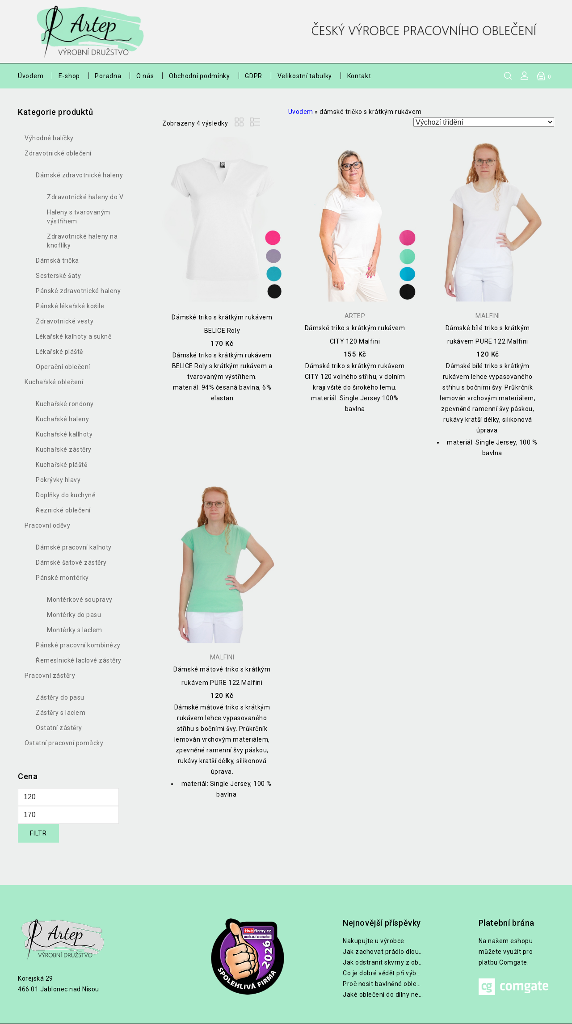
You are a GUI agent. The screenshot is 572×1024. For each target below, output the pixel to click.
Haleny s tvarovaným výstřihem (78, 217)
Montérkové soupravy (80, 599)
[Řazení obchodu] (483, 122)
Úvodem (30, 76)
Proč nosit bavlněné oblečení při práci (383, 983)
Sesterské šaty (58, 275)
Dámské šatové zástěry (71, 562)
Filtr (38, 833)
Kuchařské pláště (61, 464)
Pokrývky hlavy (58, 479)
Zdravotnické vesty (64, 321)
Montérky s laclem (74, 630)
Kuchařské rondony (65, 403)
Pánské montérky (62, 577)
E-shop (69, 76)
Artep (355, 315)
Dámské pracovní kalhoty (74, 547)
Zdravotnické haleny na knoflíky (82, 241)
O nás (145, 76)
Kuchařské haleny (62, 419)
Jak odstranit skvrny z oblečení (383, 962)
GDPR (253, 76)
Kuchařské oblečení (54, 382)
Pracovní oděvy (47, 525)
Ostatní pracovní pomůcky (64, 743)
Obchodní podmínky (199, 76)
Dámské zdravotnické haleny (79, 175)
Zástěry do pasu (60, 697)
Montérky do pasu (74, 614)
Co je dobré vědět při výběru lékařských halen (383, 973)
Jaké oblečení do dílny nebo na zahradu (383, 994)
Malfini (487, 315)
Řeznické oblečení (63, 510)
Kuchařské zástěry (64, 449)
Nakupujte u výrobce (373, 940)
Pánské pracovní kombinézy (78, 645)
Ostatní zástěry (59, 727)
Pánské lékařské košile (70, 306)
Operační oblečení (63, 366)
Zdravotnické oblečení (58, 153)
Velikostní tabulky (305, 76)
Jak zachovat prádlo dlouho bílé (383, 951)
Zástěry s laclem (60, 712)
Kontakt (359, 76)
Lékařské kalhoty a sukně (73, 336)
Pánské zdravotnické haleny (78, 290)
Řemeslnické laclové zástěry (79, 660)
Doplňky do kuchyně (65, 495)
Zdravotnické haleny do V (85, 197)
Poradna (108, 76)
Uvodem (300, 111)
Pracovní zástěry (50, 675)
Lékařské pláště (59, 351)
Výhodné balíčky (49, 138)
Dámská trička (57, 260)
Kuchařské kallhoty (64, 434)
